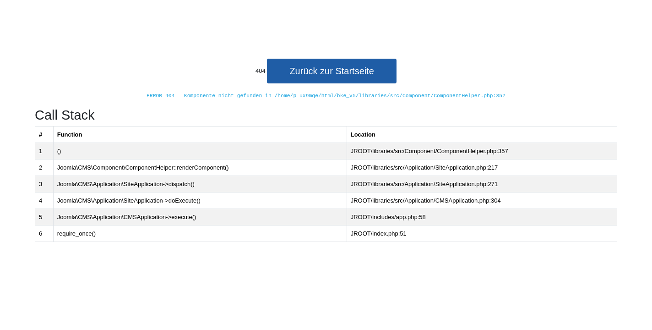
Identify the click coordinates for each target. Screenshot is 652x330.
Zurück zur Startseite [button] (331, 71)
